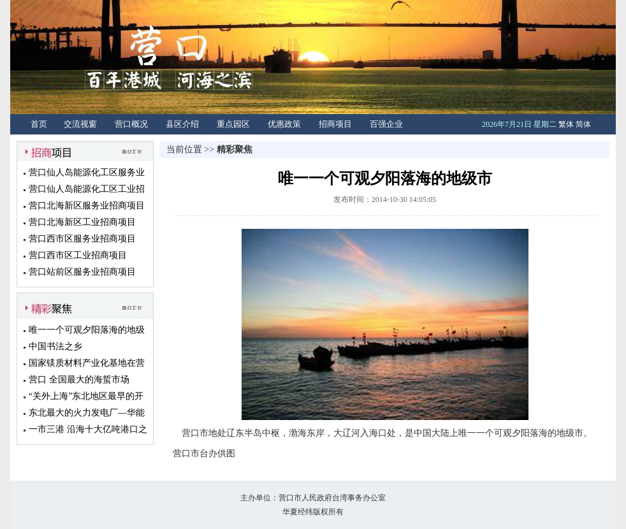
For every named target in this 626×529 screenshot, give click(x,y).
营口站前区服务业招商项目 (82, 272)
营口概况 (131, 124)
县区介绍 (182, 124)
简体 (583, 124)
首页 (39, 124)
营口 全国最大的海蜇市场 (79, 379)
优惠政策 (284, 124)
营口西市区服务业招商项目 (82, 238)
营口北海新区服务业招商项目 (87, 205)
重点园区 (233, 124)
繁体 (566, 124)
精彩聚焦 (234, 149)
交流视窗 (80, 124)
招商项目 (335, 124)
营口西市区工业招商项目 (78, 255)
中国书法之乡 (55, 346)
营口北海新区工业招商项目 (82, 222)
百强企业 (386, 124)
